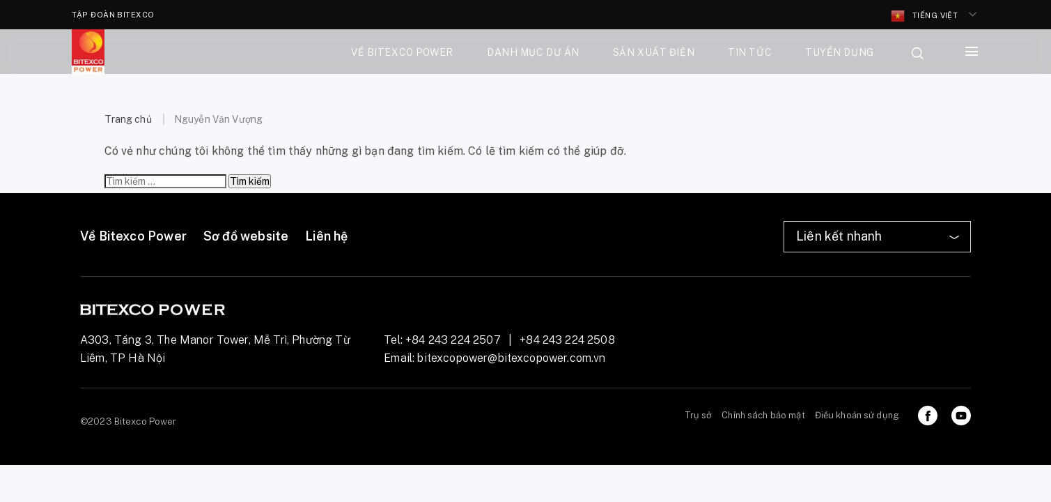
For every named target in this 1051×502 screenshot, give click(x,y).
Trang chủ (128, 119)
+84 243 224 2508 (567, 340)
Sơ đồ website (245, 236)
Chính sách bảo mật (763, 415)
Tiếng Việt (924, 16)
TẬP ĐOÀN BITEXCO (113, 14)
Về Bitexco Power (133, 236)
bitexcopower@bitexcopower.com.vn (511, 358)
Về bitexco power (402, 52)
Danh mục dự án (533, 52)
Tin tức (750, 52)
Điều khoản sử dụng (857, 415)
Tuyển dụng (839, 52)
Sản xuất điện (653, 52)
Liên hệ (326, 236)
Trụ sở (699, 415)
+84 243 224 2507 (453, 340)
